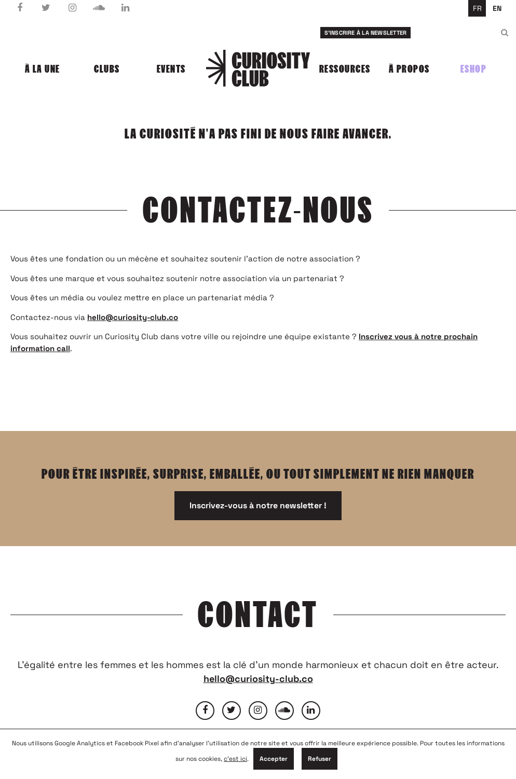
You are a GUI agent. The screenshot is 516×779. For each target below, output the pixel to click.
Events (171, 69)
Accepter (274, 759)
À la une (42, 69)
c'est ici (235, 759)
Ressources (345, 69)
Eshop (473, 69)
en (497, 8)
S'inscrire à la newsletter (365, 32)
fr (477, 8)
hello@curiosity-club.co (132, 317)
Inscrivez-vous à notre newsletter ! (258, 505)
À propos (409, 69)
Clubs (107, 69)
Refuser (319, 759)
